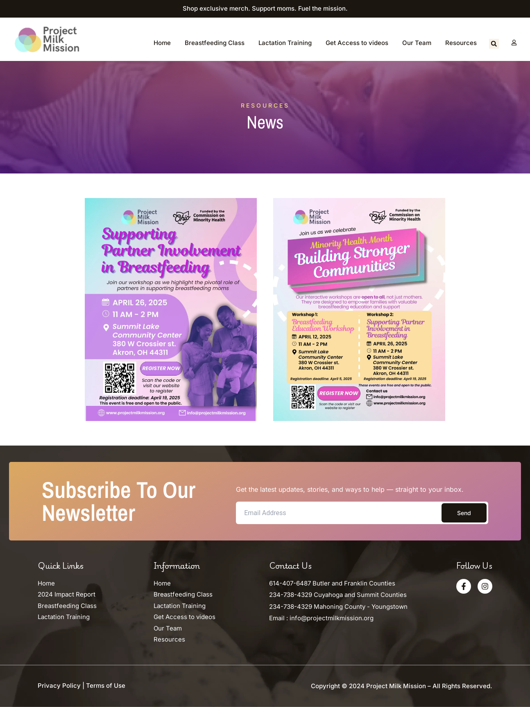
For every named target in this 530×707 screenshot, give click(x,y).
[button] (494, 44)
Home (162, 43)
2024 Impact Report (66, 594)
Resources (461, 43)
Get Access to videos (357, 43)
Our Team (416, 43)
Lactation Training (285, 43)
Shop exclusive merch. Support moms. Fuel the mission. (265, 8)
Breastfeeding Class (215, 43)
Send (464, 512)
